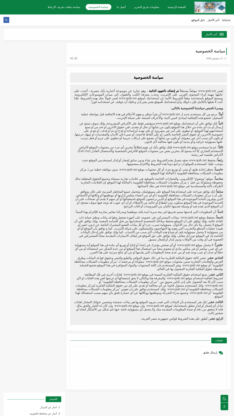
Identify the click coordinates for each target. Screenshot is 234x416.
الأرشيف (50, 122)
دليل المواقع (198, 20)
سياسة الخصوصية (99, 7)
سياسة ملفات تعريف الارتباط (64, 7)
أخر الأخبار (213, 20)
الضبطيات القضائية (47, 70)
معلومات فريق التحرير (146, 7)
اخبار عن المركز (48, 58)
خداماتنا (226, 20)
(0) (75, 58)
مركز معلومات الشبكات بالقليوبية (187, 410)
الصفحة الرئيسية (177, 7)
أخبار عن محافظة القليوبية (43, 64)
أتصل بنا (121, 7)
